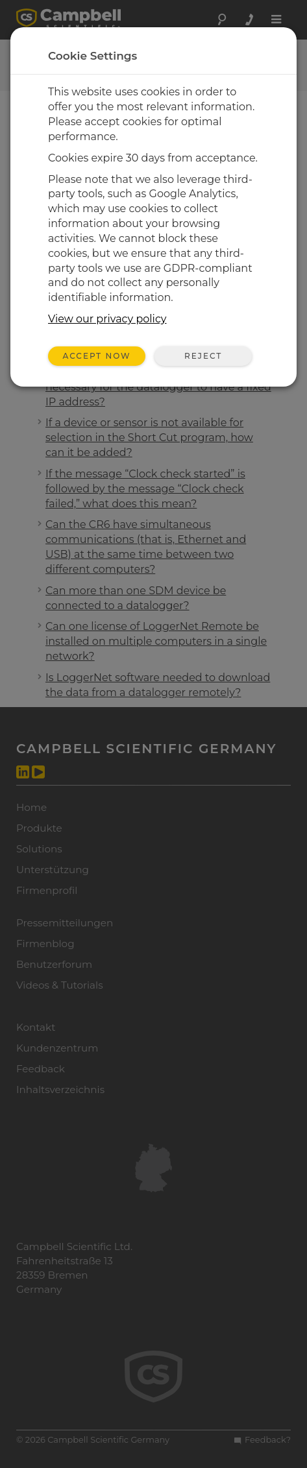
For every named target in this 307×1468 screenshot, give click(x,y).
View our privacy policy (107, 319)
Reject (203, 356)
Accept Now (97, 356)
